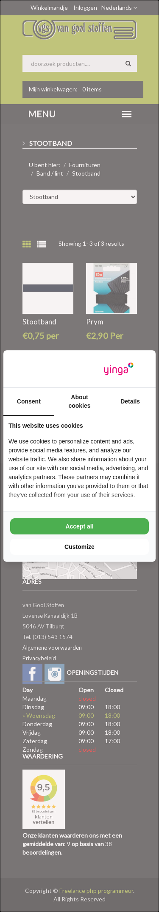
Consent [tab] (29, 401)
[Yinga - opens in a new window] (119, 368)
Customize (79, 546)
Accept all (79, 526)
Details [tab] (130, 401)
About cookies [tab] (79, 401)
